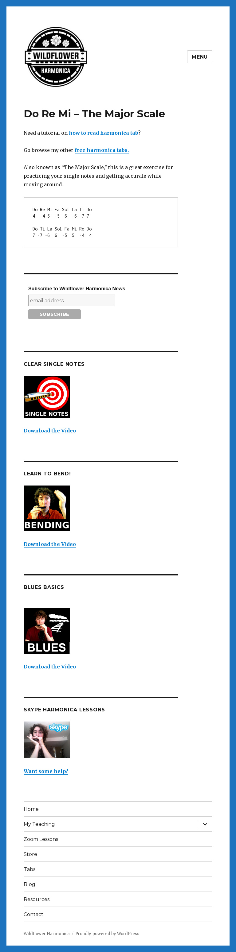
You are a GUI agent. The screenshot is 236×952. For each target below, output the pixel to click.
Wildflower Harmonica (47, 933)
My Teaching (39, 824)
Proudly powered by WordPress (107, 933)
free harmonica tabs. (102, 150)
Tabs (29, 869)
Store (30, 854)
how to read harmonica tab (103, 133)
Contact (33, 914)
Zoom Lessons (41, 839)
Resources (36, 899)
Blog (29, 884)
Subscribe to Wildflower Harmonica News (76, 288)
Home (31, 809)
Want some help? (46, 771)
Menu (200, 57)
